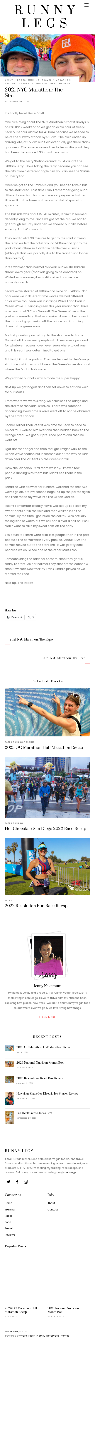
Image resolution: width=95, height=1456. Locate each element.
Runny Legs (14, 1331)
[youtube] (26, 1181)
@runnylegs (68, 1172)
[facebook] (17, 1181)
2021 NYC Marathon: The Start (34, 93)
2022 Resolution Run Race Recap (36, 906)
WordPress (27, 1335)
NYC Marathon (23, 83)
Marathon (63, 80)
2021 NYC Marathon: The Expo (31, 640)
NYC (7, 83)
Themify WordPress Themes (52, 1335)
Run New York (45, 83)
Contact (53, 1209)
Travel (46, 80)
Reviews (10, 1235)
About (51, 1203)
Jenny (9, 80)
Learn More (47, 1017)
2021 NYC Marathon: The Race (64, 658)
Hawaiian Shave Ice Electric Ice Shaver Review (47, 1093)
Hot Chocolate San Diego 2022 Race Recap (45, 828)
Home (8, 1203)
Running (34, 80)
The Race (63, 83)
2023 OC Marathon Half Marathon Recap (44, 747)
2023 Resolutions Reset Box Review (40, 1078)
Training (29, 741)
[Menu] (86, 5)
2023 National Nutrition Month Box (40, 1063)
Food (8, 1222)
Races (21, 80)
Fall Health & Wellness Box (34, 1113)
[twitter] (8, 1181)
